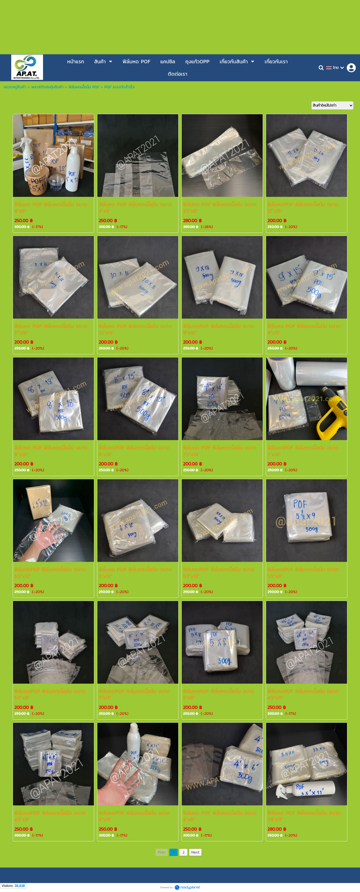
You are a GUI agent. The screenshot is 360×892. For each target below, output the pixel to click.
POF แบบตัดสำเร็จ (119, 87)
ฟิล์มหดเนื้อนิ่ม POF (84, 87)
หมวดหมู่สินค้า (15, 87)
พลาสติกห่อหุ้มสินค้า (47, 87)
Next (195, 852)
